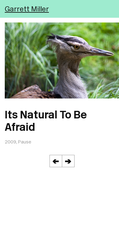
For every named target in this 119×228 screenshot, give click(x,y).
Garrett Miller (27, 8)
